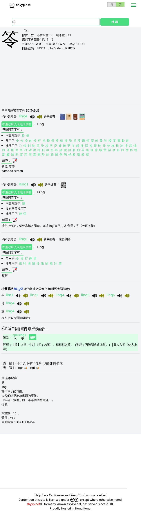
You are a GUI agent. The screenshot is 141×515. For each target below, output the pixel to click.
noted (118, 500)
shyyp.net (33, 504)
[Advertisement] (70, 77)
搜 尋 (114, 22)
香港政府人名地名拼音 (17, 124)
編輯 (33, 337)
